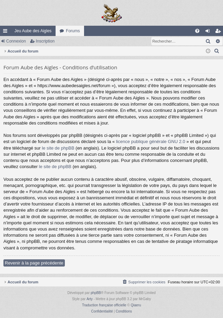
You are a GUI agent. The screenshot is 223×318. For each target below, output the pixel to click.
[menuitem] (197, 31)
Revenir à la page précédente (34, 263)
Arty (89, 299)
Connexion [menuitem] (209, 32)
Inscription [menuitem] (219, 32)
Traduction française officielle (104, 305)
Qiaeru (136, 305)
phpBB (96, 293)
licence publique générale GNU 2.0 (150, 141)
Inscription (45, 41)
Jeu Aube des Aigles (32, 30)
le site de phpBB (58, 148)
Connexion (16, 41)
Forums (73, 30)
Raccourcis (6, 32)
